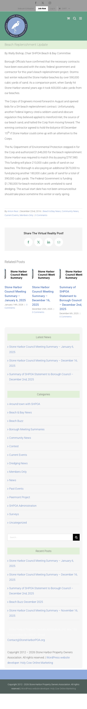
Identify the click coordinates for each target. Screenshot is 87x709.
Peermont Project (19, 497)
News (12, 480)
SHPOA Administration (23, 505)
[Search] (76, 537)
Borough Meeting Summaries (26, 429)
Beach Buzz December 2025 (26, 601)
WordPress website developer (35, 688)
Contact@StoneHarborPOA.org (26, 640)
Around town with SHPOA (24, 404)
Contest (14, 446)
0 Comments (41, 215)
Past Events (16, 488)
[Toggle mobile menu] (80, 18)
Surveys (14, 514)
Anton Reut (13, 211)
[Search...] (40, 537)
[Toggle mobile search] (74, 18)
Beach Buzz (16, 420)
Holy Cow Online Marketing (36, 662)
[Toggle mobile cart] (68, 18)
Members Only (26, 215)
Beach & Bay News (52, 211)
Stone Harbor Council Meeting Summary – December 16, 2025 (43, 295)
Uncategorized (18, 522)
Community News (70, 211)
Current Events (12, 215)
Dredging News (18, 463)
